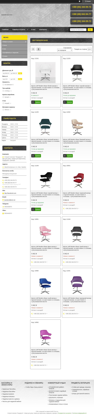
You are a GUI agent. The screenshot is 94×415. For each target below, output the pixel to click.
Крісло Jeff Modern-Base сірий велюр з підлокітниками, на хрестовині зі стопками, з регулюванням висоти (77, 248)
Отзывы (4, 56)
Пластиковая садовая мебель (58, 395)
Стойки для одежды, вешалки (81, 387)
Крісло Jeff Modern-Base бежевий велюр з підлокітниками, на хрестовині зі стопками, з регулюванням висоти (77, 141)
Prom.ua (56, 411)
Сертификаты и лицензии (10, 52)
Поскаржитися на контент (64, 413)
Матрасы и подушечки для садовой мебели (57, 400)
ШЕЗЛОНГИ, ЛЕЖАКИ (56, 397)
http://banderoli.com (10, 193)
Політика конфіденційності (79, 413)
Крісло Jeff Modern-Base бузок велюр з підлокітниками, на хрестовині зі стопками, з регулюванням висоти (45, 351)
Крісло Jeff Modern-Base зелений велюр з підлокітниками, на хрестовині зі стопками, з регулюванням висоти (45, 141)
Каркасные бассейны (9, 389)
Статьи (4, 45)
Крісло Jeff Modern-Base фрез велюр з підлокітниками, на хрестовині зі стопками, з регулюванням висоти (45, 248)
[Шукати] (90, 29)
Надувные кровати (8, 394)
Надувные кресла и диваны (11, 399)
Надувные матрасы (8, 396)
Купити (37, 102)
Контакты (43, 29)
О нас (33, 29)
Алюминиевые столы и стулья (58, 404)
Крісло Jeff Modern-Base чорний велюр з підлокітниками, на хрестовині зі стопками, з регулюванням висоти (45, 194)
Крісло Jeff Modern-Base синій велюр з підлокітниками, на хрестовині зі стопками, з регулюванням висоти (45, 299)
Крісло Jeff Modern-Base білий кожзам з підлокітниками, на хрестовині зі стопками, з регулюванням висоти (45, 87)
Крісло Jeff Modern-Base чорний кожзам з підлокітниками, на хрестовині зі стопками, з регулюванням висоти (77, 87)
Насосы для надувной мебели (11, 401)
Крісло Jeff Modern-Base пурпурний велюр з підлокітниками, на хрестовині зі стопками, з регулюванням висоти (77, 299)
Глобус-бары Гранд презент (34, 387)
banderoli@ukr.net (9, 200)
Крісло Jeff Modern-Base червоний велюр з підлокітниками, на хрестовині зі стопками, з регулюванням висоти (76, 194)
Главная (5, 29)
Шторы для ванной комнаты (81, 393)
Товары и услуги (18, 29)
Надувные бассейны (8, 391)
